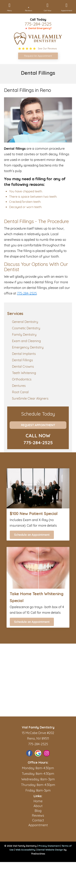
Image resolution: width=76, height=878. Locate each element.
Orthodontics (21, 379)
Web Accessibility (25, 849)
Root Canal (20, 392)
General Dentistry (25, 322)
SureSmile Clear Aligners (30, 398)
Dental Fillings (22, 360)
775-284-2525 (38, 24)
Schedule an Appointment (32, 535)
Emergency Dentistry (28, 347)
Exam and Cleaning (26, 341)
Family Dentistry (24, 335)
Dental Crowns (23, 366)
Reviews (38, 815)
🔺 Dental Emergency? (38, 28)
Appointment (38, 825)
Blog (38, 811)
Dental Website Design (50, 849)
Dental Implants (24, 354)
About (38, 806)
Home (38, 801)
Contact (38, 820)
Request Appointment (38, 425)
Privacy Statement (49, 845)
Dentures (19, 386)
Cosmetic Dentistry (26, 328)
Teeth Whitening (24, 373)
